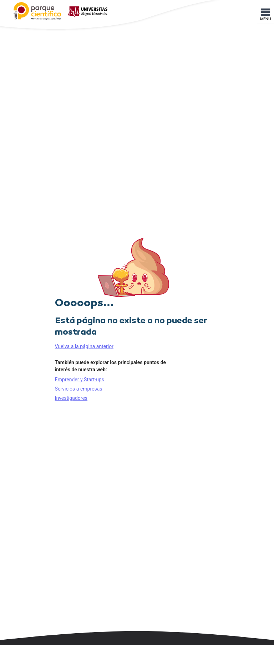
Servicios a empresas (78, 389)
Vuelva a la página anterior (84, 346)
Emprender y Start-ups (79, 379)
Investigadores (71, 398)
